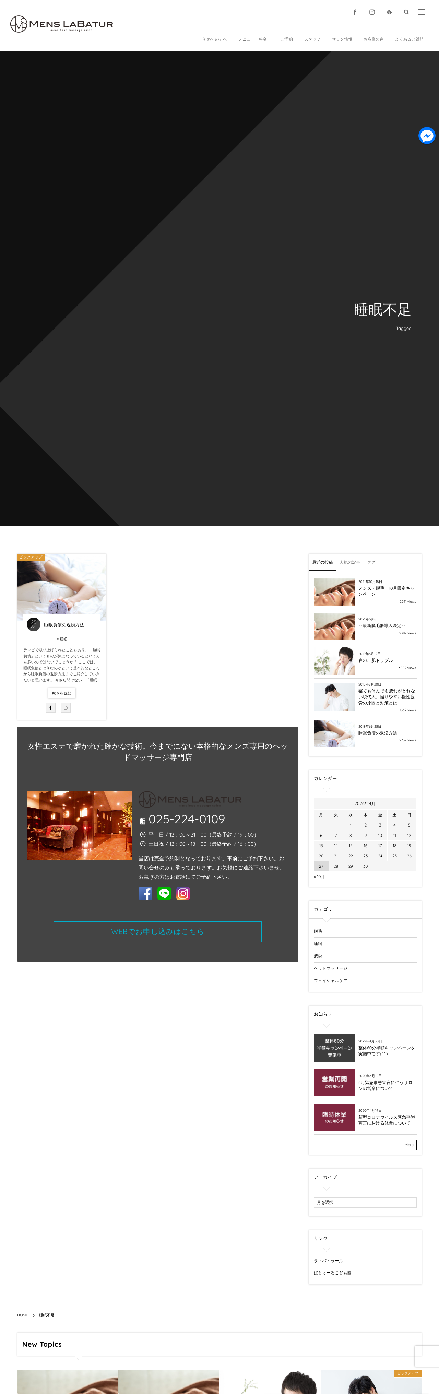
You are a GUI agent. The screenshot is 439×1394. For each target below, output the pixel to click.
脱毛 (318, 931)
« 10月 (319, 876)
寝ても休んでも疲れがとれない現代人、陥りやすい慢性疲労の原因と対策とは (386, 697)
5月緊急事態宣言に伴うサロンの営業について (385, 1086)
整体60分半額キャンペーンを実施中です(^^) (386, 1051)
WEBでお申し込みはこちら (157, 931)
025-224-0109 (187, 819)
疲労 (318, 955)
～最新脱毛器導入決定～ (382, 626)
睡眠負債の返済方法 (64, 625)
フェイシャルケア (330, 980)
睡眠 (63, 639)
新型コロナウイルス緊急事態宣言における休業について (386, 1120)
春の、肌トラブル (375, 660)
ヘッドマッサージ (330, 968)
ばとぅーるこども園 (333, 1272)
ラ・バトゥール (328, 1260)
